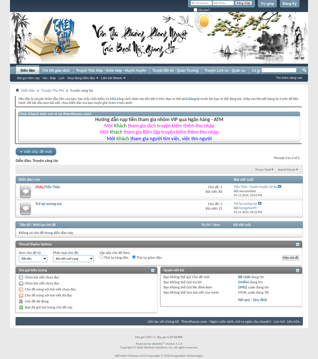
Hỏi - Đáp (49, 78)
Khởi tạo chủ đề (44, 225)
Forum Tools (263, 169)
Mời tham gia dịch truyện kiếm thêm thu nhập (159, 126)
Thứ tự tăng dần (114, 257)
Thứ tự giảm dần (147, 257)
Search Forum (287, 169)
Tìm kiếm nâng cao (289, 77)
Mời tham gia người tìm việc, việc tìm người (159, 138)
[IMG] (242, 287)
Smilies (243, 282)
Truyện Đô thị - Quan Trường (175, 71)
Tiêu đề (25, 225)
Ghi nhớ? (202, 10)
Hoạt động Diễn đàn (81, 78)
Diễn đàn (28, 71)
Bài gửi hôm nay (28, 78)
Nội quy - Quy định (252, 300)
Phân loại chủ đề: (66, 252)
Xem (216, 225)
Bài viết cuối (242, 225)
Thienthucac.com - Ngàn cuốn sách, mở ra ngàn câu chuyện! (226, 321)
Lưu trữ (279, 321)
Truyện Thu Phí (52, 90)
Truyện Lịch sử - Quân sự (225, 71)
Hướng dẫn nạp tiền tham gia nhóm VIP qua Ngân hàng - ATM (159, 119)
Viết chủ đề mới (36, 151)
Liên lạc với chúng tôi (163, 321)
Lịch (61, 78)
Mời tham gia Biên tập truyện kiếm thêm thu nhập (159, 132)
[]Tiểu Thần (47, 187)
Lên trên (293, 321)
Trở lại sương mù (48, 204)
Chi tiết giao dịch (56, 71)
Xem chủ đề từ (30, 252)
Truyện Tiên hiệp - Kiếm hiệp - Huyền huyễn (111, 71)
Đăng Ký (290, 4)
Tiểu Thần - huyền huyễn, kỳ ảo (255, 187)
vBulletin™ (158, 344)
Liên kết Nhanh (111, 78)
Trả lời (205, 225)
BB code (244, 277)
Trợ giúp (267, 4)
